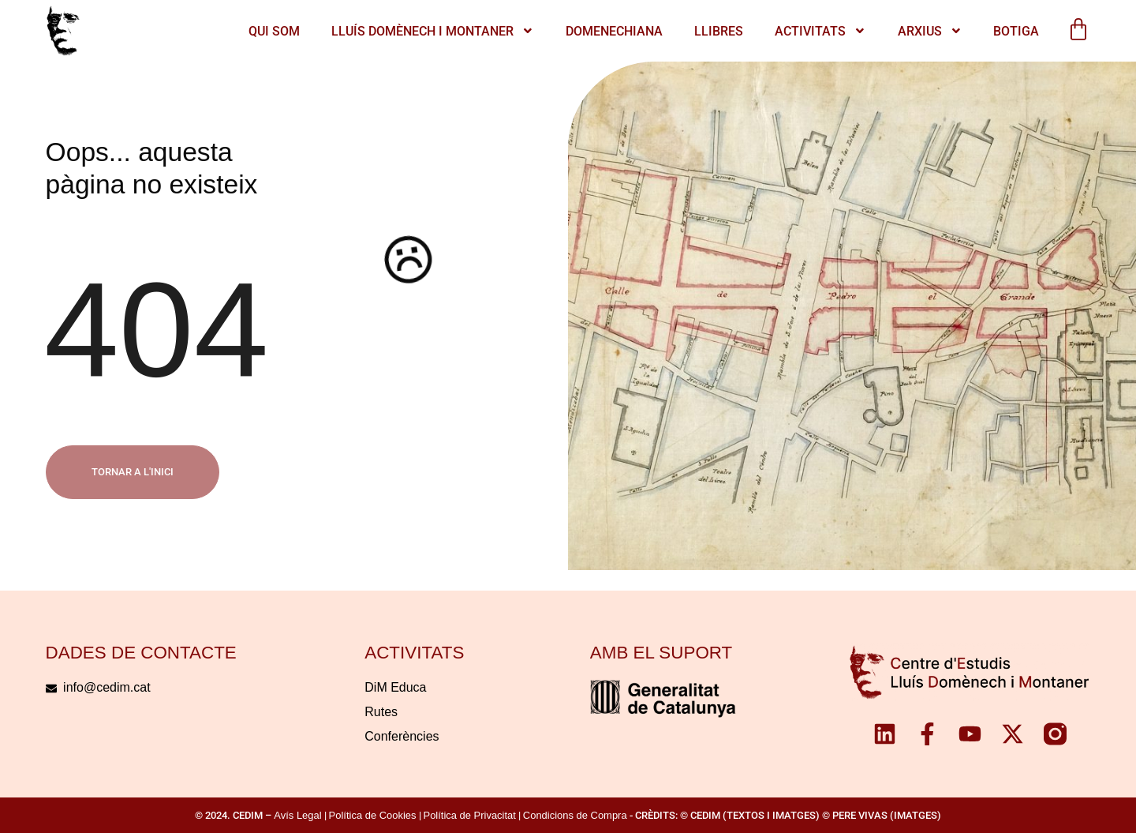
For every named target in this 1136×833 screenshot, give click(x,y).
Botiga (1016, 31)
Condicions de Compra (575, 815)
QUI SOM (274, 31)
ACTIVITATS (820, 31)
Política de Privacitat (470, 815)
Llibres (718, 31)
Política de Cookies (373, 815)
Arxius (930, 31)
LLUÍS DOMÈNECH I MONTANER (432, 31)
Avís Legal (297, 815)
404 (156, 329)
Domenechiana (614, 31)
